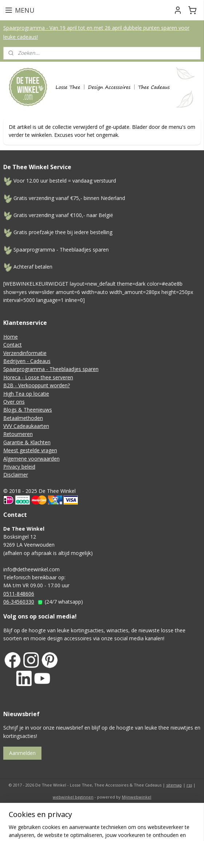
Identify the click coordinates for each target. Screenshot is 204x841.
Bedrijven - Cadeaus (27, 361)
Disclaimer (15, 474)
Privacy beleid (19, 466)
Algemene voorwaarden (31, 458)
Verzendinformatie (25, 353)
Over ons (14, 401)
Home (10, 336)
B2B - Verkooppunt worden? (36, 385)
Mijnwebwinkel (136, 797)
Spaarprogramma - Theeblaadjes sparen (51, 369)
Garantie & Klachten (27, 442)
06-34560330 (18, 601)
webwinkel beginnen (73, 797)
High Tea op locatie (26, 393)
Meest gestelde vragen (30, 450)
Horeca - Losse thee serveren (38, 377)
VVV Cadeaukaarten (26, 425)
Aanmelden (22, 753)
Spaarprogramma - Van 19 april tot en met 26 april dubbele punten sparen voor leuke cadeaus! (96, 32)
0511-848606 (18, 593)
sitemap (174, 785)
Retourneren (18, 433)
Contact (12, 344)
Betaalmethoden (23, 418)
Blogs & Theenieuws (27, 409)
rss (189, 785)
